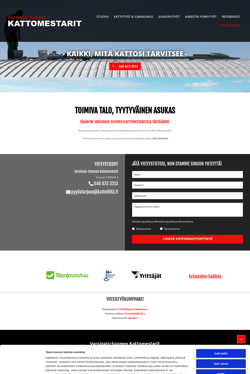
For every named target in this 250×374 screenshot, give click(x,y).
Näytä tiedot (185, 367)
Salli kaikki (221, 328)
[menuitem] (102, 16)
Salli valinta (221, 338)
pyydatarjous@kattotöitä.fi (94, 192)
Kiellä (221, 348)
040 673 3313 (106, 183)
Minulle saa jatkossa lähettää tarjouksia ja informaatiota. (162, 221)
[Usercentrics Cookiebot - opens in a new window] (22, 367)
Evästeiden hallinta (205, 276)
